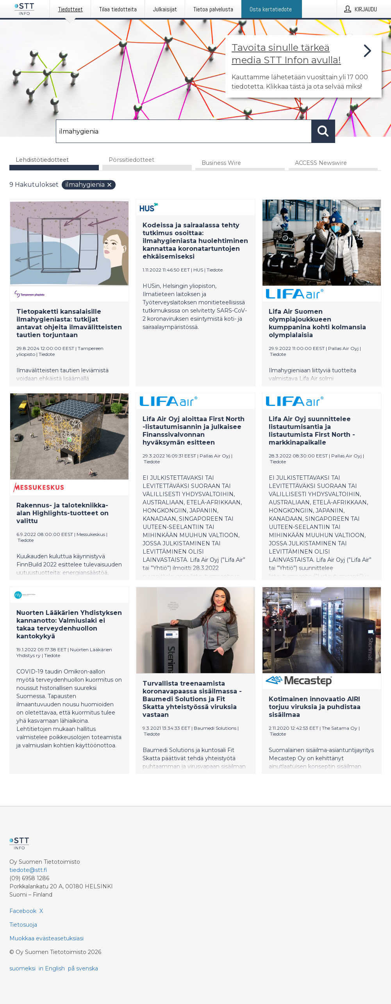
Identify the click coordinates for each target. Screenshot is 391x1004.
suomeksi (22, 968)
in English (52, 968)
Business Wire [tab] (221, 163)
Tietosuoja (23, 924)
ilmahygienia (89, 185)
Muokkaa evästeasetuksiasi (46, 938)
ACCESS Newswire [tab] (321, 163)
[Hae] (184, 131)
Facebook (22, 911)
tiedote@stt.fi (28, 870)
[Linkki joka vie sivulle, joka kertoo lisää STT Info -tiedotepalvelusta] (303, 66)
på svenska (83, 968)
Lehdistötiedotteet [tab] (42, 159)
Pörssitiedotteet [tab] (131, 159)
